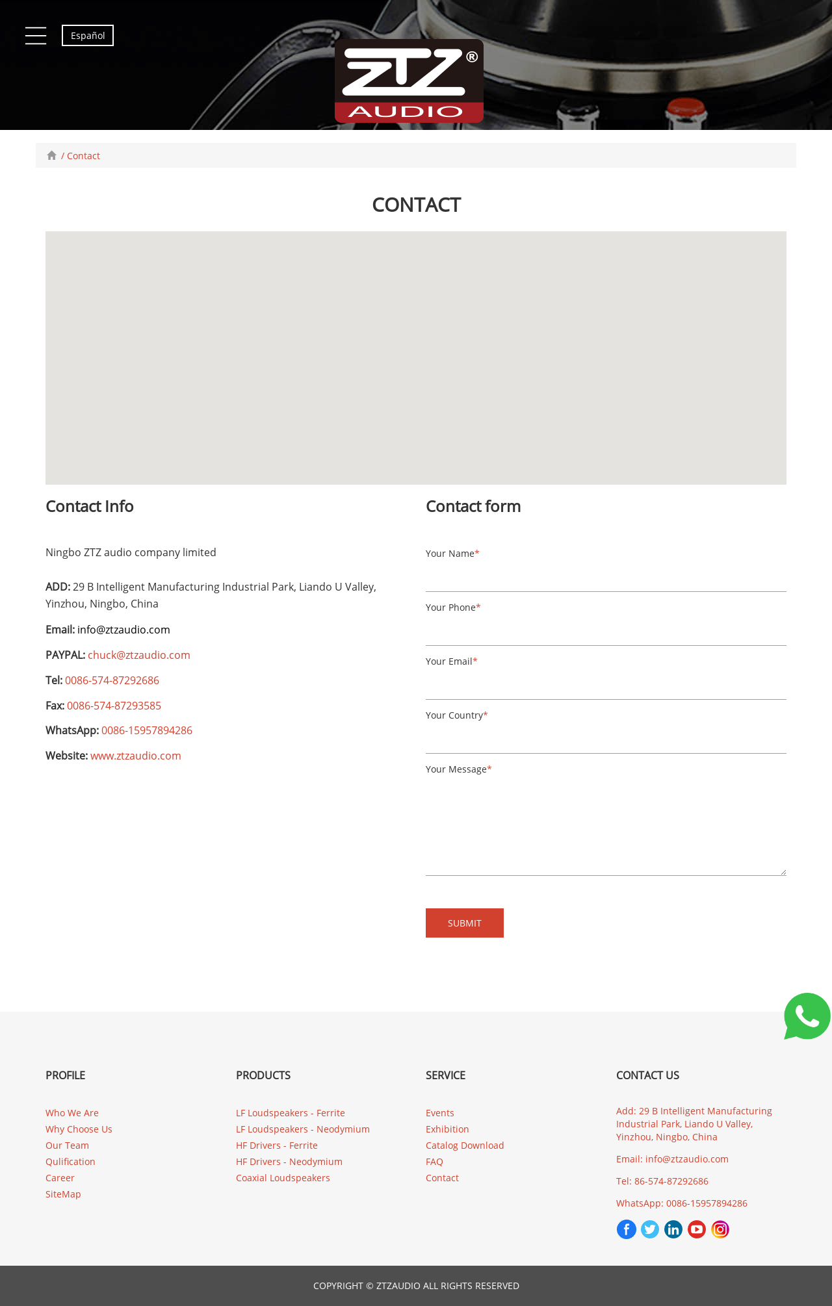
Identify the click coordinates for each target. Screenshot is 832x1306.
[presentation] (733, 929)
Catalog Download (465, 1145)
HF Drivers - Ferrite (277, 1145)
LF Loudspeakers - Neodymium (303, 1129)
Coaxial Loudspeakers (283, 1178)
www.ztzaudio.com (135, 756)
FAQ (434, 1161)
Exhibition (447, 1129)
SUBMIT (465, 923)
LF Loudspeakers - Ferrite (290, 1113)
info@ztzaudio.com (123, 629)
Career (60, 1178)
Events (440, 1113)
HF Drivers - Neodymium (289, 1161)
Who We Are (72, 1113)
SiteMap (63, 1194)
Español (88, 35)
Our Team (67, 1145)
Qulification (71, 1161)
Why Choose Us (79, 1129)
